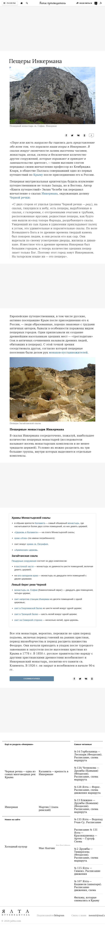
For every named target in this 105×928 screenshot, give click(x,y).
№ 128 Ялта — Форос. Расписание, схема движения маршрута (87, 790)
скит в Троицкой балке (26, 614)
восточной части (24, 566)
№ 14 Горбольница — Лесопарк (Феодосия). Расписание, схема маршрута (88, 756)
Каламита (40, 523)
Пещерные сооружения (24, 561)
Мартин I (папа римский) (48, 808)
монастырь (73, 523)
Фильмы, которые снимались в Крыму (86, 899)
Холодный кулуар (16, 846)
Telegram (59, 915)
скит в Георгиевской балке (28, 608)
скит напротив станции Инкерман (32, 599)
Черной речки (20, 197)
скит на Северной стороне (28, 620)
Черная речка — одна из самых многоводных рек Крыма (20, 774)
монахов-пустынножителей (68, 352)
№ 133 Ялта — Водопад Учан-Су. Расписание (88, 821)
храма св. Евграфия (37, 544)
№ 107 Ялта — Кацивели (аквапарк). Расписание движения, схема (88, 886)
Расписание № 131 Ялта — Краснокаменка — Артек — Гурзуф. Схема (86, 835)
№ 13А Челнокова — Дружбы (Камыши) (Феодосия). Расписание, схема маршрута (87, 773)
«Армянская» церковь (26, 550)
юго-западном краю (28, 575)
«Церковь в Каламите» (26, 532)
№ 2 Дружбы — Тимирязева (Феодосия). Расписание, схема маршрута (86, 854)
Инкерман (11, 807)
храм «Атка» (21, 538)
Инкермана (50, 193)
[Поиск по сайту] (27, 3)
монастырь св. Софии (26, 590)
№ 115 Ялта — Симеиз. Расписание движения (87, 871)
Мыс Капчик (47, 848)
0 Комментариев (32, 679)
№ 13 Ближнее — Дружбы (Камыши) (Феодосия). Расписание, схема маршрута (86, 806)
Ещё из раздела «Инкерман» (19, 744)
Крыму (38, 174)
